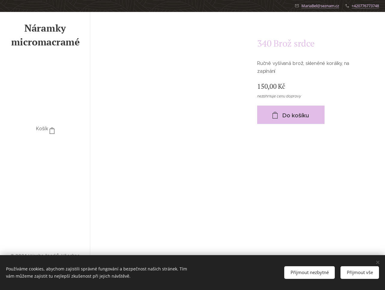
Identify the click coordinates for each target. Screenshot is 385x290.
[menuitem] (45, 146)
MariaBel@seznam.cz (320, 5)
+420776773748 (365, 5)
